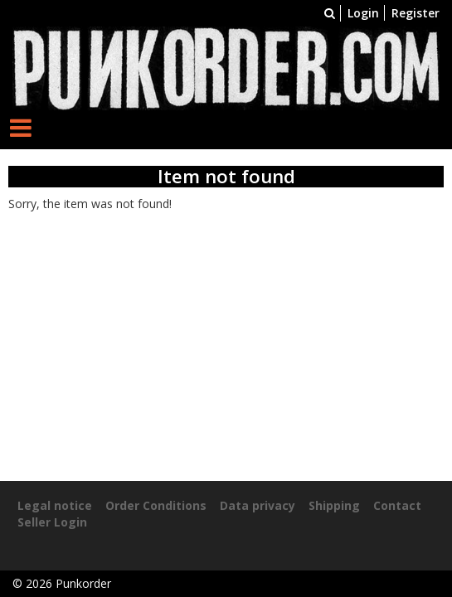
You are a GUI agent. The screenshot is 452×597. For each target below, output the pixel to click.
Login (363, 13)
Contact (397, 505)
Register (415, 13)
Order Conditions (156, 505)
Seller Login (52, 522)
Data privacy (257, 505)
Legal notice (54, 505)
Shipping (334, 505)
